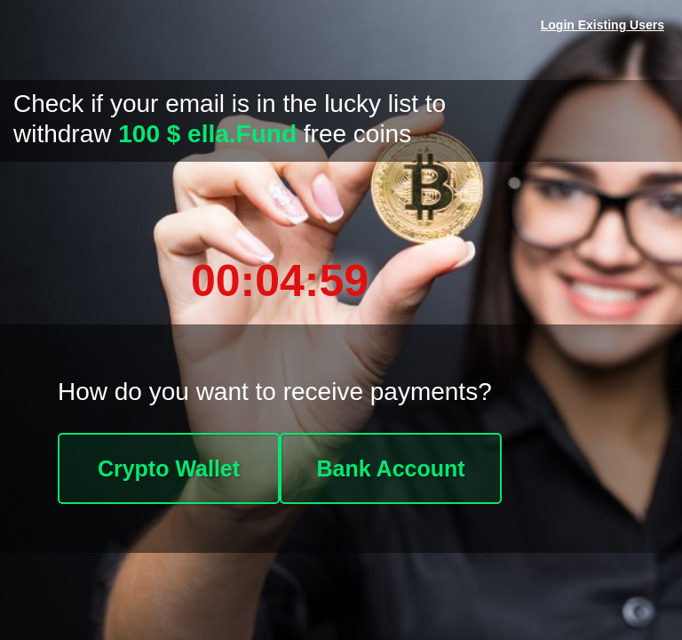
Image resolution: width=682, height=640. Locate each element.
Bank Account (390, 468)
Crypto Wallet (169, 468)
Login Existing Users (602, 25)
